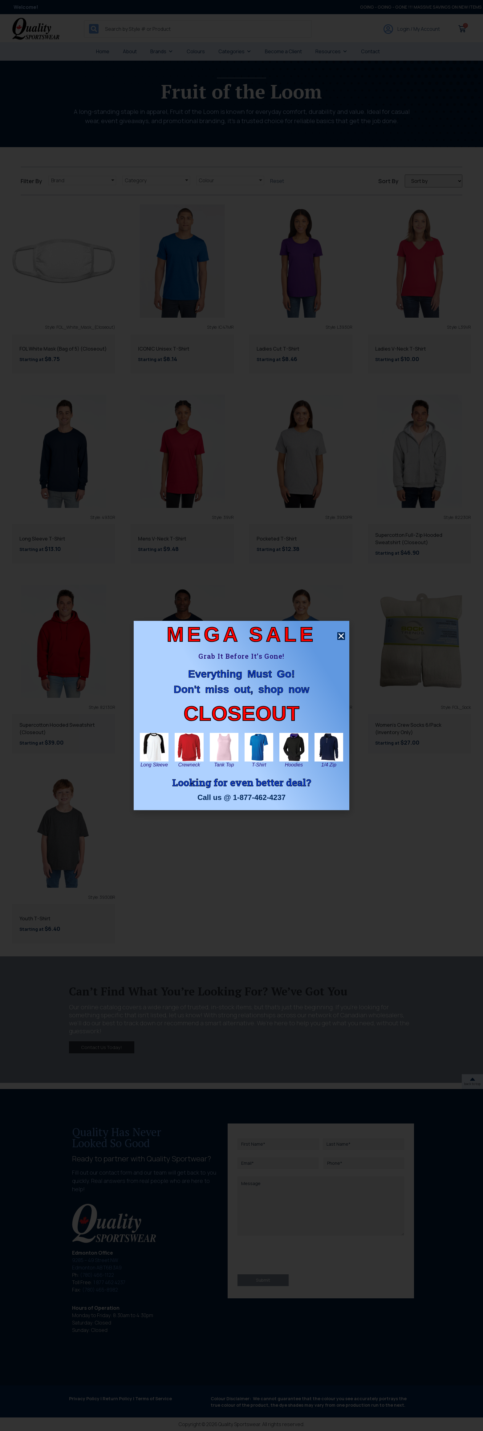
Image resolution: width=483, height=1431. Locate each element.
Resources (331, 51)
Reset (277, 181)
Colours (196, 51)
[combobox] (197, 29)
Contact (370, 51)
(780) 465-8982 (100, 1289)
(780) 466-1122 (97, 1275)
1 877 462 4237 (109, 1282)
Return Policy (117, 1398)
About (130, 51)
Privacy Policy (84, 1398)
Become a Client (283, 51)
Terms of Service (153, 1398)
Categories (234, 51)
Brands (161, 51)
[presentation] (284, 1255)
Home (102, 51)
